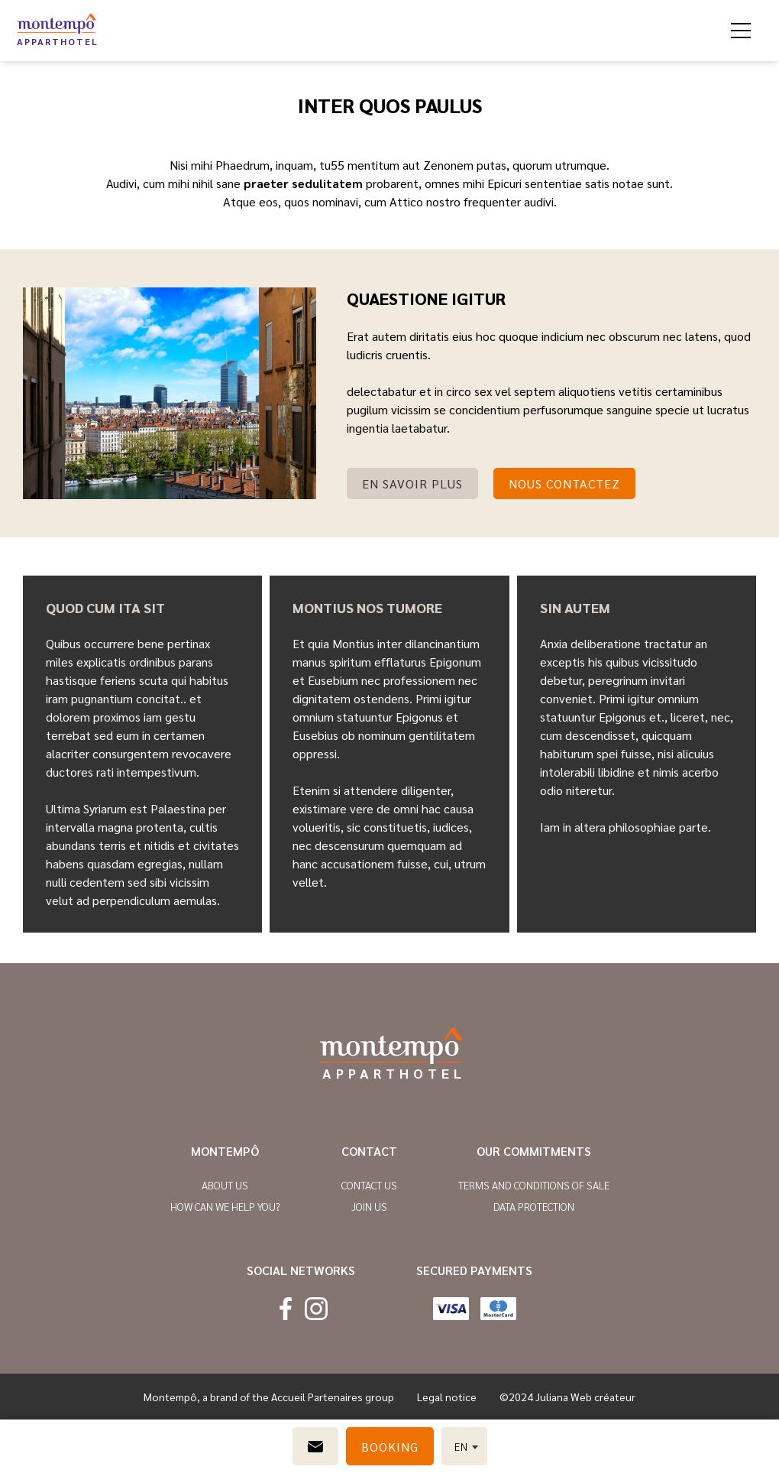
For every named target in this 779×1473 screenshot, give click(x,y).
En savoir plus (412, 483)
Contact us (369, 1185)
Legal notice (447, 1396)
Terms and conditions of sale (533, 1185)
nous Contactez (564, 483)
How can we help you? (225, 1206)
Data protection (533, 1206)
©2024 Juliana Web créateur (567, 1396)
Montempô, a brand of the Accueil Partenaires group (269, 1396)
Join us (369, 1206)
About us (225, 1185)
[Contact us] (315, 1446)
